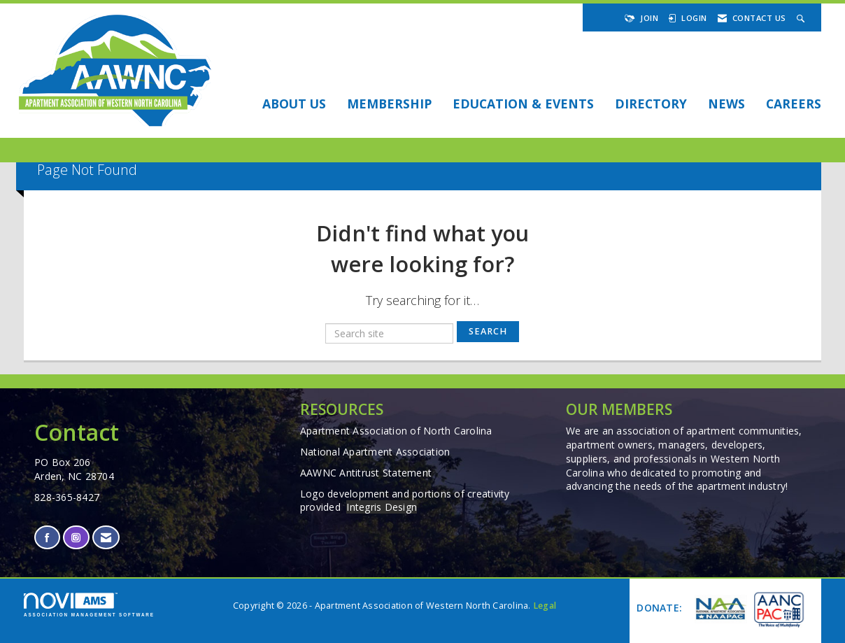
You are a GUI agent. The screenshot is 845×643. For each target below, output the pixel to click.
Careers (793, 103)
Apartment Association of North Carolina (396, 430)
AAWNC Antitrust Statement (366, 472)
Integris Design (381, 507)
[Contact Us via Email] (106, 537)
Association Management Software (89, 605)
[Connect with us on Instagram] (76, 537)
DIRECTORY (651, 103)
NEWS (726, 103)
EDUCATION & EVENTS (523, 103)
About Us (294, 103)
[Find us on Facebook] (47, 537)
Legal (544, 606)
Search (488, 331)
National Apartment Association (375, 451)
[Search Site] (802, 18)
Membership (389, 103)
